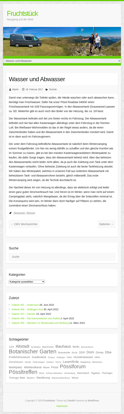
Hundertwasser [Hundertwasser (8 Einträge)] (83, 357)
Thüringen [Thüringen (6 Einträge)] (107, 373)
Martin (15, 89)
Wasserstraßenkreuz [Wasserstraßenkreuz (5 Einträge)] (61, 378)
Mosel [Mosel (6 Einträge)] (46, 367)
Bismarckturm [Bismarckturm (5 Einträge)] (87, 347)
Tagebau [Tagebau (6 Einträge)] (95, 373)
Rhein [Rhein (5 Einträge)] (41, 373)
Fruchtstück (22, 13)
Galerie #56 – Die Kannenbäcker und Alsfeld (36, 318)
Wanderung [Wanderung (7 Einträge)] (43, 377)
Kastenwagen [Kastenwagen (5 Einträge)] (39, 362)
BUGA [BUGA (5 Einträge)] (74, 352)
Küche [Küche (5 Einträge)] (58, 362)
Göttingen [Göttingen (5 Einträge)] (60, 357)
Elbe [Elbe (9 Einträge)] (108, 352)
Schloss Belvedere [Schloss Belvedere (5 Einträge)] (54, 373)
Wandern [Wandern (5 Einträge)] (31, 378)
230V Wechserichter (24, 224)
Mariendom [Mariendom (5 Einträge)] (97, 362)
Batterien (106, 224)
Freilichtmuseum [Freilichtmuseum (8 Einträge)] (19, 357)
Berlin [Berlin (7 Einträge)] (76, 346)
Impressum (62, 406)
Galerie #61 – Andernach (25, 304)
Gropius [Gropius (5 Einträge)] (51, 357)
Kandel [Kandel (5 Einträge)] (28, 362)
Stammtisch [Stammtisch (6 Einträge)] (83, 373)
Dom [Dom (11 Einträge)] (90, 352)
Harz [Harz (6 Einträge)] (69, 357)
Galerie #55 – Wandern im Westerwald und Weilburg (40, 323)
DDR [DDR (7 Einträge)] (82, 352)
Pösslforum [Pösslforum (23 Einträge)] (73, 366)
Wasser (30, 212)
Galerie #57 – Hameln (23, 313)
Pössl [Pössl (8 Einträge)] (54, 367)
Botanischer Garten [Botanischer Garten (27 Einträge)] (32, 351)
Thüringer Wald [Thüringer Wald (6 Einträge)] (17, 378)
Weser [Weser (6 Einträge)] (75, 378)
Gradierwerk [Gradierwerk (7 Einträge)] (39, 357)
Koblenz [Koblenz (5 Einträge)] (50, 362)
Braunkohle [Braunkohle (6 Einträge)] (64, 352)
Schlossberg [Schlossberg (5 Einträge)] (69, 373)
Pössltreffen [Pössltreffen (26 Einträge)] (23, 372)
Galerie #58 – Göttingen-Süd (27, 309)
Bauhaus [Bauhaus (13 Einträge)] (63, 346)
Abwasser (19, 212)
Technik (53, 89)
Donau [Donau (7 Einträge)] (99, 352)
